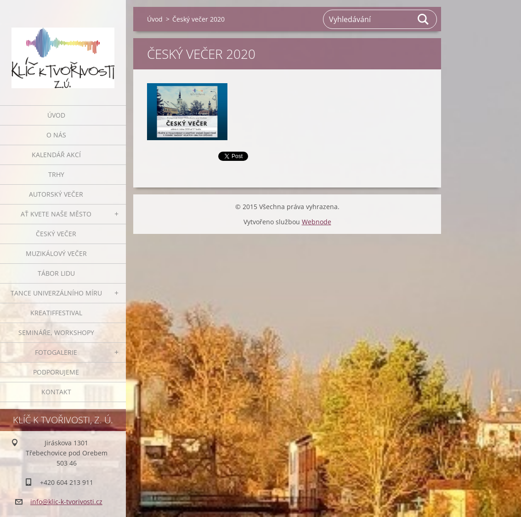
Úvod (56, 115)
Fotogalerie (56, 352)
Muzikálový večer (56, 253)
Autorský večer (56, 194)
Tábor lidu (56, 273)
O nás (56, 135)
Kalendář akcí (56, 154)
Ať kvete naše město (56, 214)
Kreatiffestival (56, 312)
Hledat (424, 19)
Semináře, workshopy (56, 332)
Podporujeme (56, 372)
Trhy (56, 174)
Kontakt (56, 391)
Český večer (56, 233)
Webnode (316, 221)
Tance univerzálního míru (56, 293)
